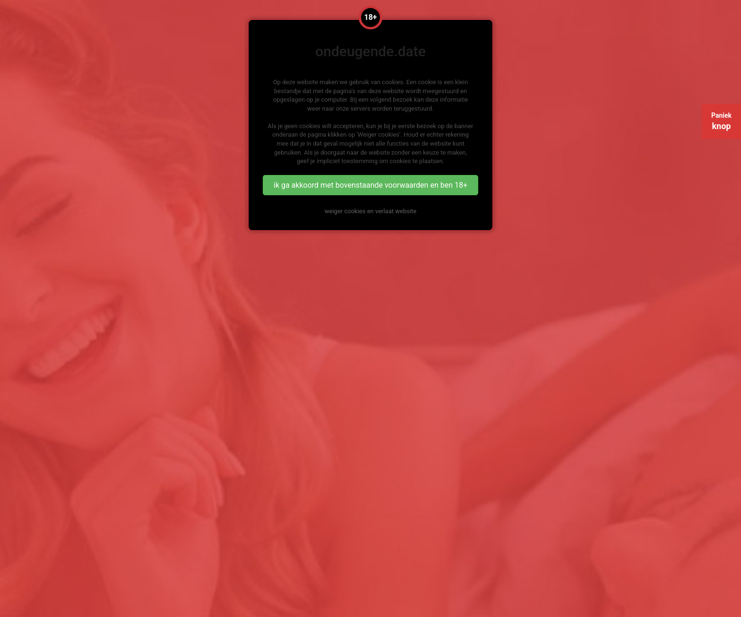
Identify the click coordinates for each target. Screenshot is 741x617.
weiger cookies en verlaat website (370, 211)
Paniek (721, 121)
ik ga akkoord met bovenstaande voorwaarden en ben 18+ (370, 185)
